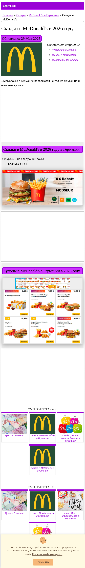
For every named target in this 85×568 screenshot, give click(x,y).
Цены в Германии (14, 425)
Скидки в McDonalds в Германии (42, 459)
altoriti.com (9, 5)
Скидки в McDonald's (64, 54)
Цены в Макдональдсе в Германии (42, 426)
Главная (7, 15)
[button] (79, 172)
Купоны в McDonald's (64, 49)
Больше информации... (47, 554)
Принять (43, 562)
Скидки (21, 15)
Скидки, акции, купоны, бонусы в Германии (70, 428)
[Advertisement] (42, 115)
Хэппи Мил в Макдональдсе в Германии (70, 505)
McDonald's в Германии (44, 15)
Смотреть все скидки (65, 59)
